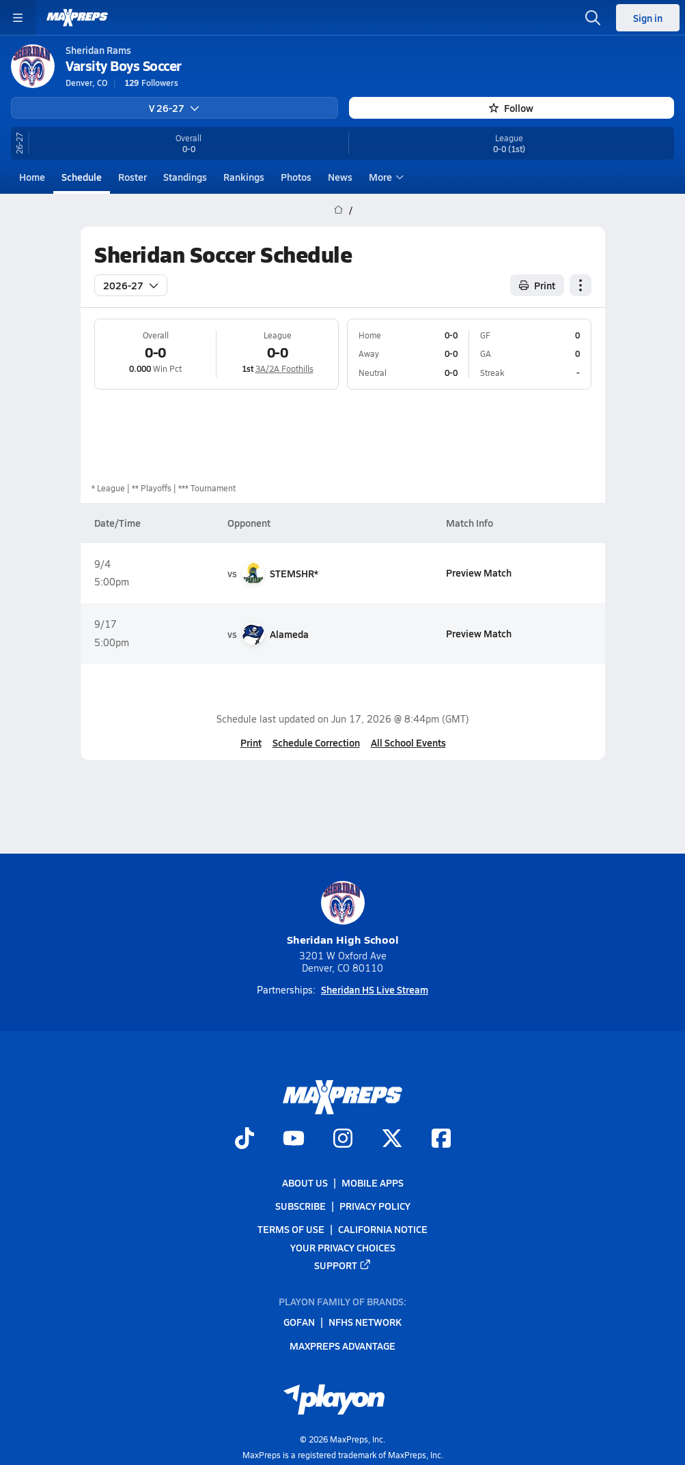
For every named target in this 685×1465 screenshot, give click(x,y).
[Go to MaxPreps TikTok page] (244, 1139)
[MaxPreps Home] (77, 18)
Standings (185, 177)
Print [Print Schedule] (537, 284)
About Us (305, 1182)
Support (343, 1265)
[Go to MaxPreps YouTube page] (294, 1139)
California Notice (383, 1229)
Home (32, 177)
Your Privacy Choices (342, 1247)
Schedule (81, 177)
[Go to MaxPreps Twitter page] (392, 1139)
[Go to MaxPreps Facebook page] (441, 1139)
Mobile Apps (372, 1182)
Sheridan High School (343, 914)
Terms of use (290, 1229)
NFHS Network (365, 1322)
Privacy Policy (374, 1206)
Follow (511, 108)
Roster (132, 177)
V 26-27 (174, 108)
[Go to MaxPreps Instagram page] (343, 1139)
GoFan (299, 1322)
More (384, 177)
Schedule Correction (315, 742)
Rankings (243, 177)
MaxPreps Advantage (342, 1345)
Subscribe (300, 1206)
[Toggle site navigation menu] (18, 17)
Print (250, 742)
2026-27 (130, 284)
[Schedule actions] (580, 284)
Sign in (647, 18)
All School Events (407, 742)
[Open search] (593, 17)
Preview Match (479, 572)
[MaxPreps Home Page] (338, 210)
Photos (296, 177)
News (340, 177)
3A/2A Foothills (284, 368)
